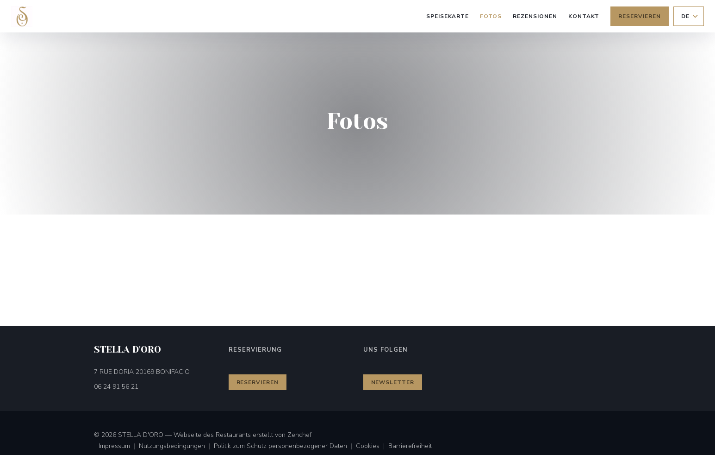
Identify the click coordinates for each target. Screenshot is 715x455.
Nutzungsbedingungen (176, 447)
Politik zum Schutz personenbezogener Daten (285, 447)
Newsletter (393, 382)
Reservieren (639, 16)
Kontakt (584, 16)
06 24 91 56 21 (116, 386)
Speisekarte (447, 16)
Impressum (119, 447)
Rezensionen (535, 16)
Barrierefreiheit (410, 447)
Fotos (491, 16)
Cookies (372, 447)
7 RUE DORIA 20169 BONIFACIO (156, 371)
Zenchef (299, 434)
